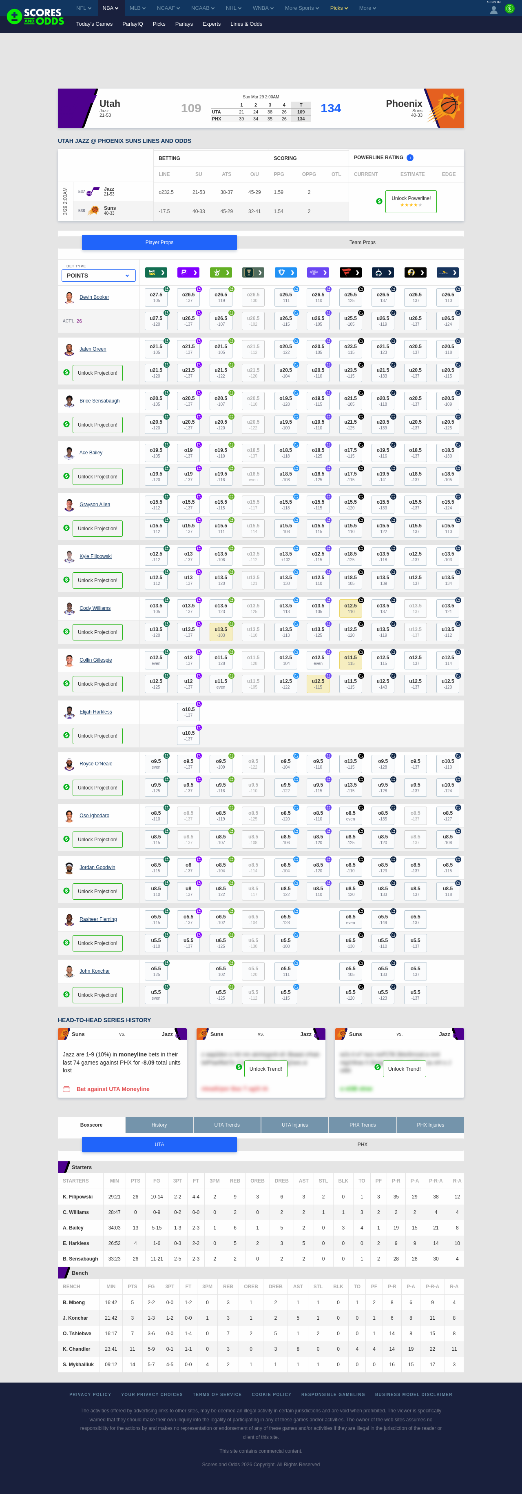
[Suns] (110, 208)
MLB (138, 8)
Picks (159, 24)
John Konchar (95, 971)
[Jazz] (109, 189)
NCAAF (168, 8)
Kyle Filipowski (96, 556)
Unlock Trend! (266, 1069)
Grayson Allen (95, 504)
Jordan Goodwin (97, 867)
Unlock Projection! (97, 373)
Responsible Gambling (333, 1394)
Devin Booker (94, 297)
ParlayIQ (132, 24)
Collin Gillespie (96, 660)
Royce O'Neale (96, 764)
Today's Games (94, 24)
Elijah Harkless (96, 712)
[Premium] (509, 12)
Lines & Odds (246, 24)
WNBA (263, 8)
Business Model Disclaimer (414, 1394)
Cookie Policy (272, 1394)
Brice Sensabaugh (99, 401)
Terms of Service (217, 1394)
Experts (212, 24)
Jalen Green (93, 349)
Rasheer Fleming (98, 919)
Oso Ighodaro (94, 815)
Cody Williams (95, 608)
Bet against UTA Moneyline (113, 1089)
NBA (111, 8)
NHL (233, 8)
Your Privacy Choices (152, 1394)
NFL (83, 8)
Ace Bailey (91, 453)
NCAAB (203, 8)
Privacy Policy (90, 1394)
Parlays (184, 24)
